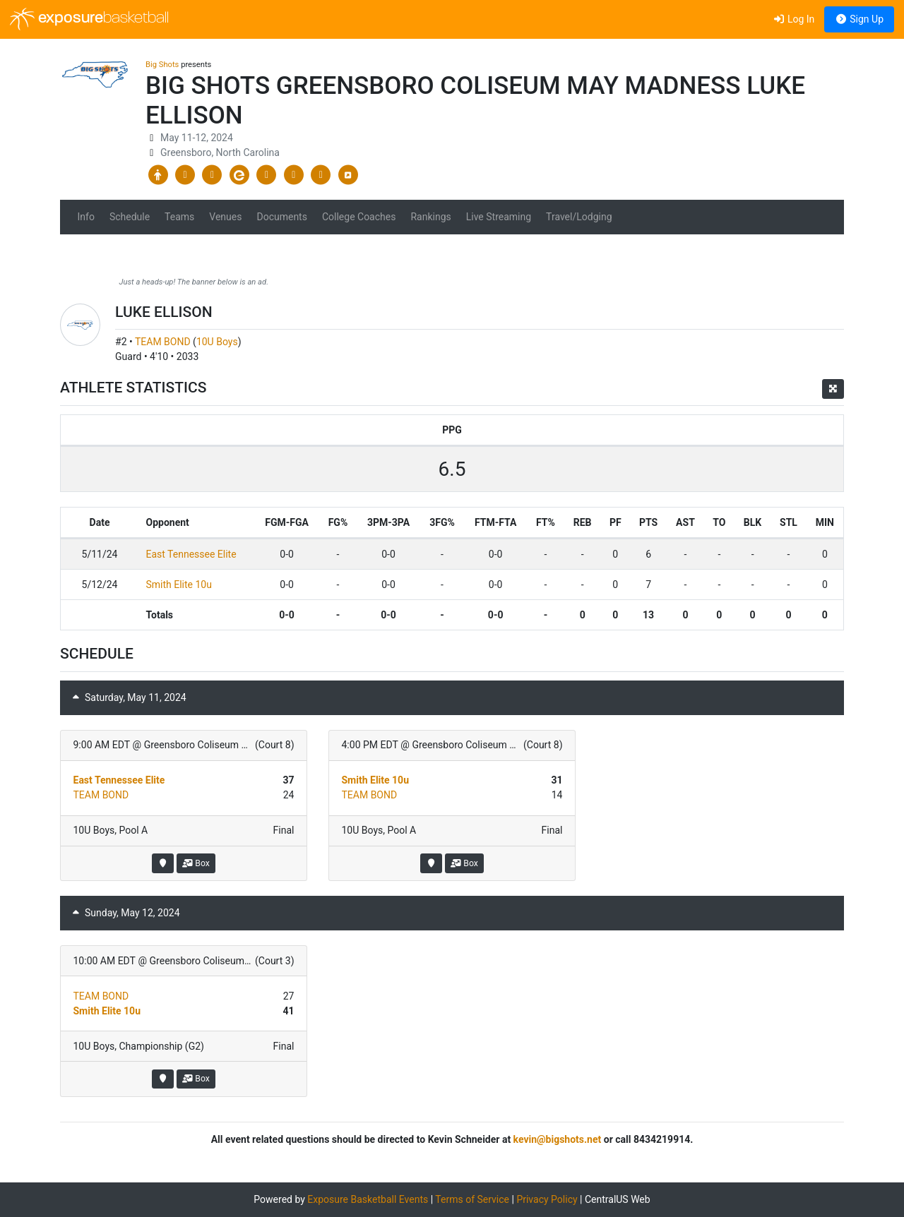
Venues (225, 216)
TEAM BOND (163, 341)
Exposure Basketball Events (367, 1199)
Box (196, 863)
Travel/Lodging (579, 216)
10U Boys (217, 341)
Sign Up (859, 19)
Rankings (430, 216)
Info (86, 216)
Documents (281, 216)
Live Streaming (498, 216)
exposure (89, 19)
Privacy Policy (546, 1199)
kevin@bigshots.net (557, 1139)
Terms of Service (472, 1199)
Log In (793, 19)
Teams (179, 216)
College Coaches (359, 216)
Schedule (129, 216)
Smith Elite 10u (179, 584)
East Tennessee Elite (191, 554)
